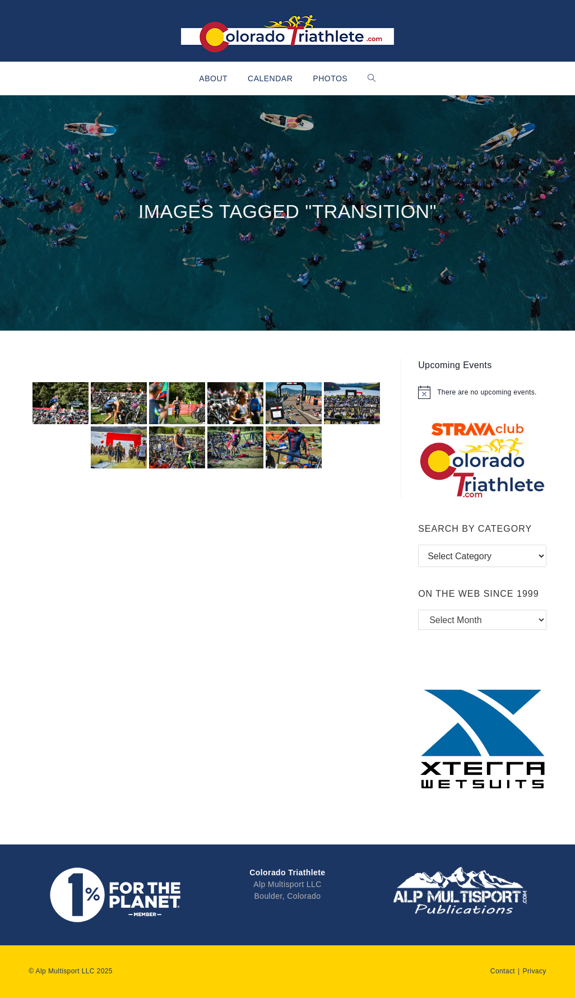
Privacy (534, 971)
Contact (502, 971)
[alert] (482, 392)
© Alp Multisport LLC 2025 (71, 971)
